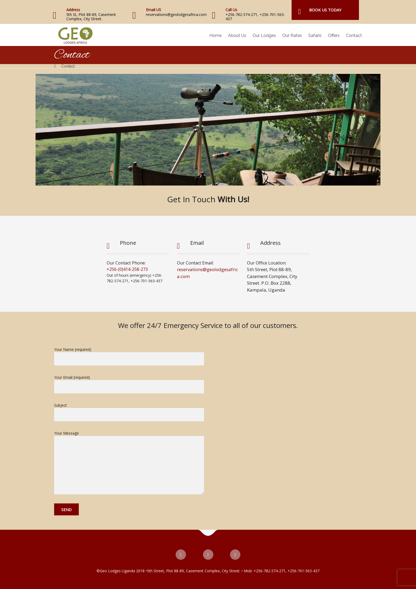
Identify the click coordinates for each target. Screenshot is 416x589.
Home (215, 35)
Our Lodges (264, 35)
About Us (237, 35)
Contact (354, 35)
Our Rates (292, 35)
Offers (334, 35)
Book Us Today (325, 9)
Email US (153, 9)
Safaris (315, 35)
